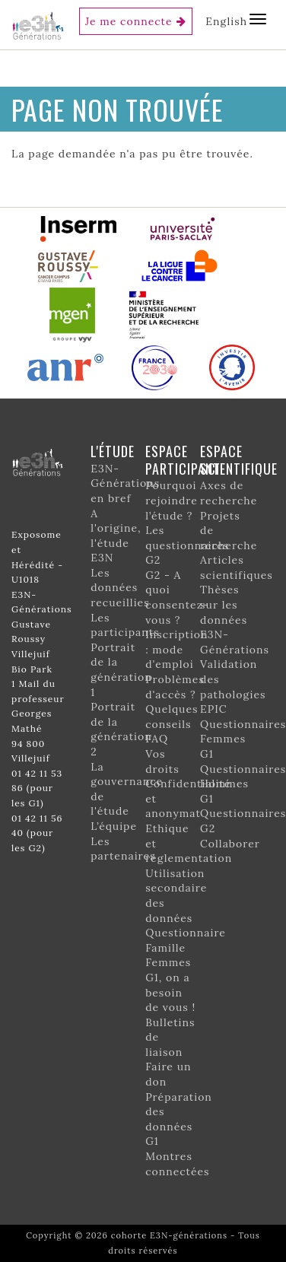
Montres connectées (177, 1163)
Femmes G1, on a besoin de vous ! (170, 984)
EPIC (213, 709)
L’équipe (114, 826)
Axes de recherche (228, 492)
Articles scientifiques (236, 567)
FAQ (156, 738)
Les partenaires (123, 848)
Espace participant (183, 459)
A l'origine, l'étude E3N (116, 536)
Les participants (125, 625)
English (226, 21)
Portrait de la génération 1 (121, 670)
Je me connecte (129, 21)
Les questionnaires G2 (187, 545)
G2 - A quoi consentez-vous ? (176, 597)
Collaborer (230, 843)
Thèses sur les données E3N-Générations (234, 619)
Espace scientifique (239, 459)
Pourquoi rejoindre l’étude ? (171, 500)
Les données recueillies (120, 587)
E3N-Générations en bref (125, 483)
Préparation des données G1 (178, 1119)
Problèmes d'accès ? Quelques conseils (175, 701)
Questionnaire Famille (185, 940)
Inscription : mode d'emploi (176, 649)
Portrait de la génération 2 (121, 729)
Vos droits (162, 761)
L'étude (113, 451)
